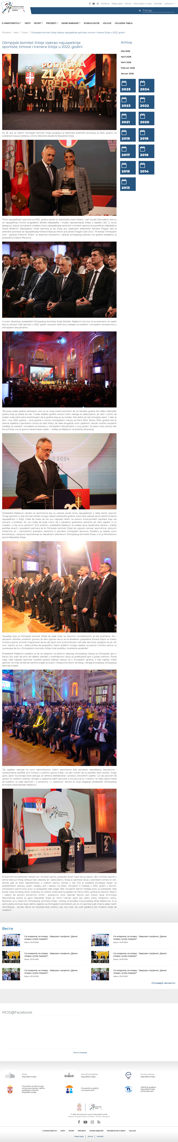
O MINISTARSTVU (49, 1131)
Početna (105, 3)
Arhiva (128, 3)
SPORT (71, 1131)
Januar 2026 (127, 73)
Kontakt (158, 3)
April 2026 (126, 56)
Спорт (24, 32)
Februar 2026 (128, 68)
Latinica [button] (168, 3)
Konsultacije (91, 23)
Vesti (27, 23)
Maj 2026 (125, 51)
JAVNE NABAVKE (96, 1131)
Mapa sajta (117, 3)
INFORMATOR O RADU (116, 1131)
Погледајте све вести (163, 983)
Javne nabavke (70, 23)
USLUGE (132, 1131)
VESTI (62, 1131)
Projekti (51, 23)
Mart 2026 (126, 62)
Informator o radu (143, 3)
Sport (38, 23)
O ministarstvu (11, 23)
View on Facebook (80, 1052)
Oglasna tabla (123, 23)
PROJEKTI (82, 1131)
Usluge (107, 23)
